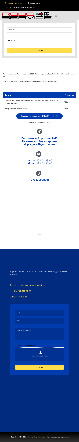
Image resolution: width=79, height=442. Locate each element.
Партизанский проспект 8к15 (39, 138)
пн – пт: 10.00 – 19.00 (39, 160)
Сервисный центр (40, 437)
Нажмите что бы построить (39, 141)
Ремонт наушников (9, 74)
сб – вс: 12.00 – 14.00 (39, 163)
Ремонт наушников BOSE (25, 74)
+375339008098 (39, 180)
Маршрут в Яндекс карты (39, 144)
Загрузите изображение (24, 345)
